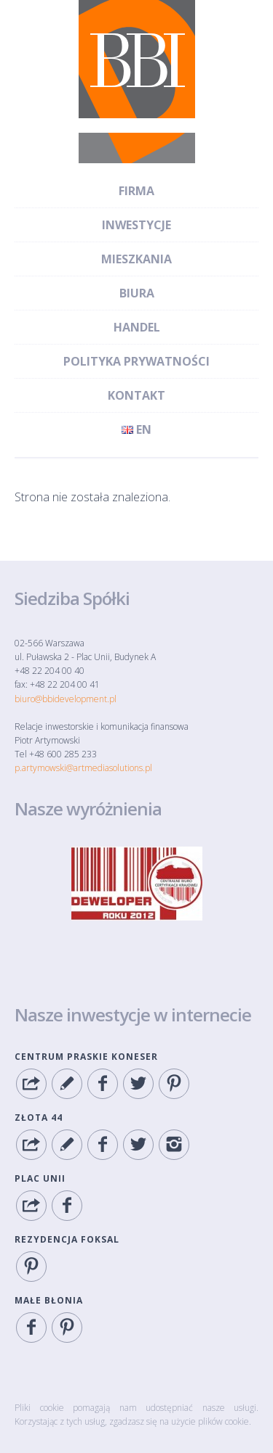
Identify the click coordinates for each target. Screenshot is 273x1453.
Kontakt (136, 395)
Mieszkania (136, 259)
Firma (136, 191)
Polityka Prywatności (136, 361)
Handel (137, 327)
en (136, 429)
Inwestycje (136, 225)
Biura (136, 293)
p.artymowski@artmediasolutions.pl (83, 768)
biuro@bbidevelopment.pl (65, 699)
